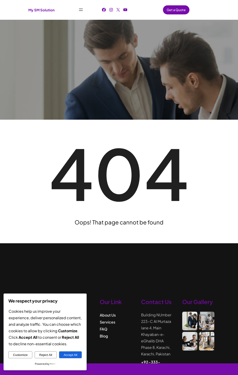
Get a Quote (176, 10)
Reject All (45, 355)
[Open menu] (81, 10)
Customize (20, 355)
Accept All (70, 355)
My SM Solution (41, 10)
